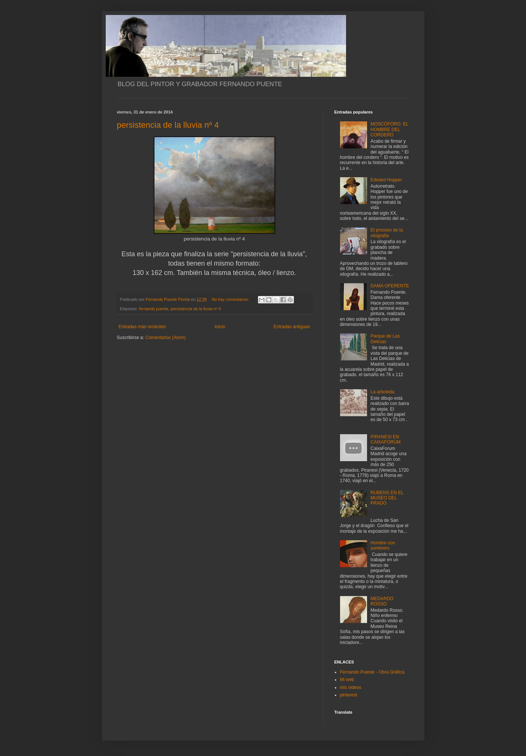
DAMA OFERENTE (389, 285)
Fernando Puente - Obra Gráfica (372, 672)
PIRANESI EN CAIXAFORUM (385, 439)
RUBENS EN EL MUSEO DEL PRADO (386, 498)
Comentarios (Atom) (165, 337)
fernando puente (154, 308)
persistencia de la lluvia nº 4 (168, 125)
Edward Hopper (386, 179)
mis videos (350, 687)
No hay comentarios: (231, 299)
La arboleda (382, 391)
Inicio (219, 326)
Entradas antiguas (292, 326)
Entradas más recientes (142, 326)
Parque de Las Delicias (385, 338)
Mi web (347, 679)
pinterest (348, 695)
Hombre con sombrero (382, 545)
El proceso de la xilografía (386, 232)
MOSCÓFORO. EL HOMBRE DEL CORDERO (389, 129)
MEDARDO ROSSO (381, 601)
